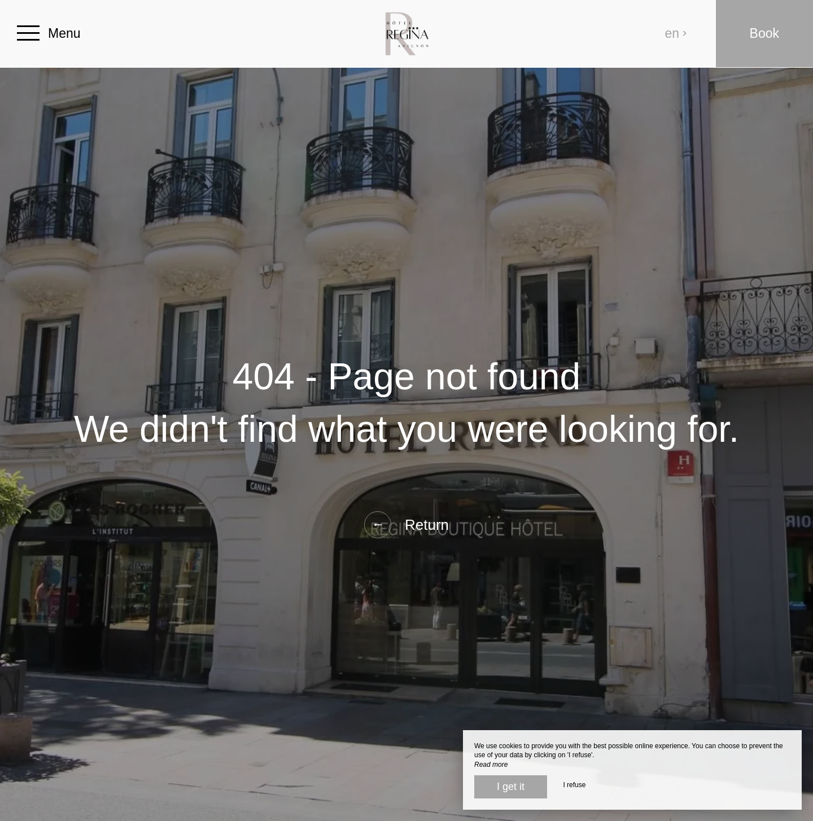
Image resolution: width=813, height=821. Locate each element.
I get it (510, 786)
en (676, 33)
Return (406, 524)
